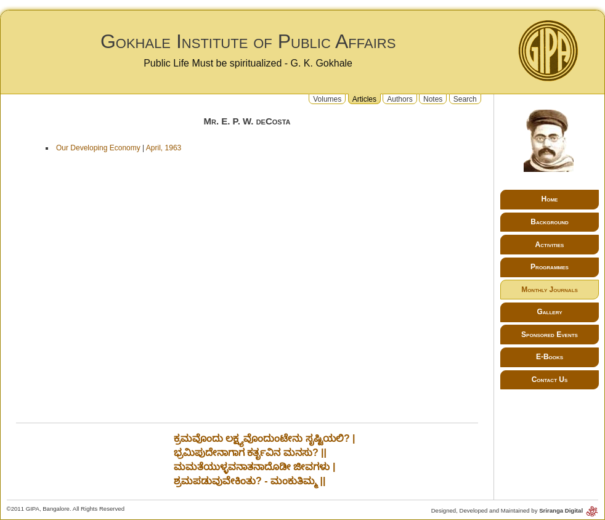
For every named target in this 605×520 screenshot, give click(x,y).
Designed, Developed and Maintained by (515, 510)
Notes (432, 98)
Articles (364, 98)
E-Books (549, 356)
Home (550, 199)
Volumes (327, 98)
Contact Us (550, 379)
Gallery (549, 311)
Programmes (549, 266)
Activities (549, 244)
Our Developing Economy (98, 148)
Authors (399, 98)
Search (465, 98)
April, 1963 (163, 148)
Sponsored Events (549, 334)
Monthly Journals (549, 289)
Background (549, 221)
